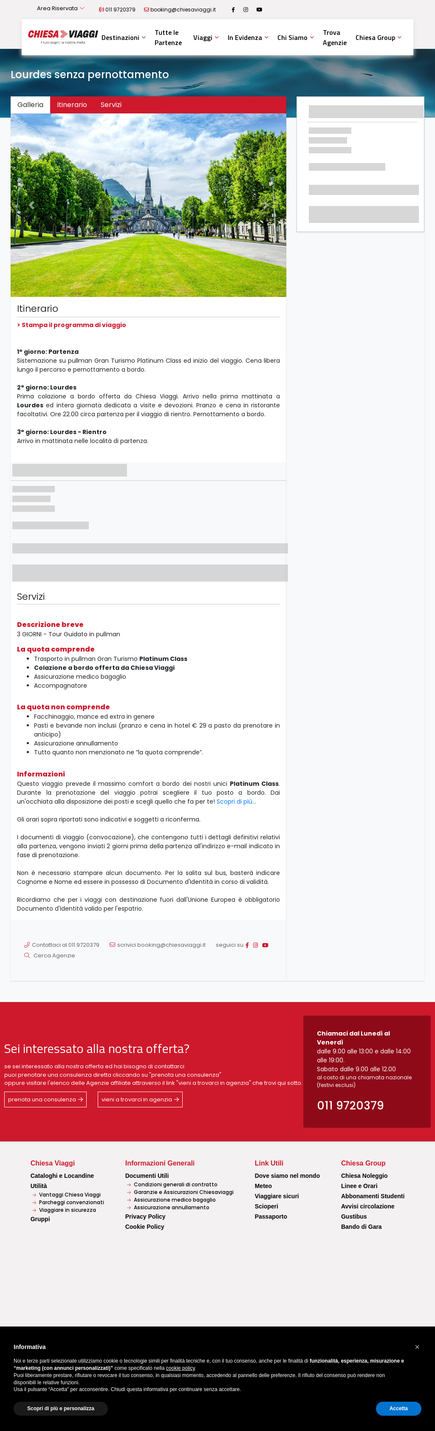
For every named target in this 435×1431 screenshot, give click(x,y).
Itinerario (72, 105)
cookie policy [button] (180, 1368)
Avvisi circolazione (368, 1206)
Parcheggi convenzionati (68, 1202)
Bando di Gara (361, 1226)
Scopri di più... (236, 801)
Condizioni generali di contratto (172, 1184)
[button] (31, 205)
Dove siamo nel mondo (287, 1175)
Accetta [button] (399, 1408)
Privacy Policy (145, 1216)
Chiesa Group (375, 37)
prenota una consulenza (42, 1099)
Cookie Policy (144, 1226)
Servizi (111, 105)
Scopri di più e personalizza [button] (60, 1408)
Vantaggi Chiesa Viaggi (66, 1194)
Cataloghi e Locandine (62, 1175)
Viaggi (202, 37)
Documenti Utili (147, 1175)
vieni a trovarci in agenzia (137, 1099)
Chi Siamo (292, 37)
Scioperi (266, 1206)
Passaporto (271, 1216)
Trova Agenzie (335, 37)
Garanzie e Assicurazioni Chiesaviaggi (180, 1192)
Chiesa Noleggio (364, 1175)
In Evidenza (245, 37)
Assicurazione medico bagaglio (171, 1199)
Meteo (263, 1186)
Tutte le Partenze (168, 37)
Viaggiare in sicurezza (64, 1210)
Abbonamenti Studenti (372, 1196)
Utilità (39, 1186)
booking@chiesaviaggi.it (183, 9)
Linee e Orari (359, 1186)
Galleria (30, 105)
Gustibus (354, 1216)
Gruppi (40, 1219)
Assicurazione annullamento (168, 1207)
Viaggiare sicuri (277, 1196)
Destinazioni (120, 37)
